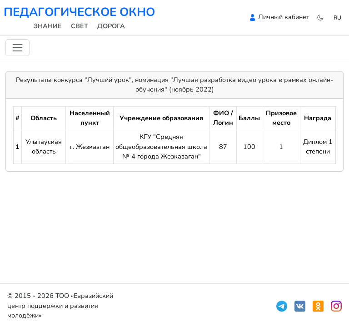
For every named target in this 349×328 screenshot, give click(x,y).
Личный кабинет (283, 16)
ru (337, 17)
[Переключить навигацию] (17, 47)
